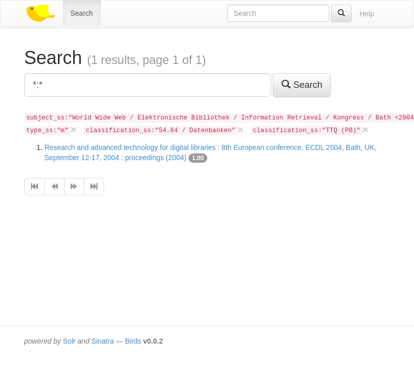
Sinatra (102, 341)
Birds (133, 341)
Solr (69, 341)
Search (82, 13)
